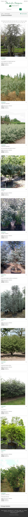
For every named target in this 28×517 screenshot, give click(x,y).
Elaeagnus (3, 57)
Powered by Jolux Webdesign (14, 514)
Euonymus (3, 362)
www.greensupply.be (14, 512)
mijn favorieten (24, 13)
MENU (25, 1)
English (5, 1)
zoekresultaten (7, 13)
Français (2, 1)
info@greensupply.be (20, 511)
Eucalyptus (3, 274)
